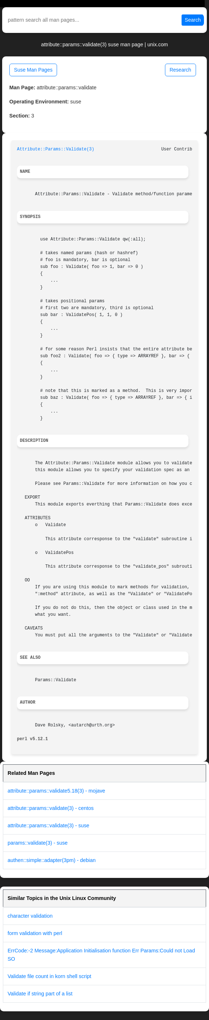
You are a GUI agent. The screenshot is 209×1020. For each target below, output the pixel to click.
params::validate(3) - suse (38, 843)
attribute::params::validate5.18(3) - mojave (56, 791)
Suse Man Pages (33, 70)
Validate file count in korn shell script (49, 976)
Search (193, 20)
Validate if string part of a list (40, 993)
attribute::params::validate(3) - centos (50, 808)
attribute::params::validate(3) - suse (48, 825)
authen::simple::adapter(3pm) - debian (52, 860)
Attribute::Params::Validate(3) (55, 149)
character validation (30, 916)
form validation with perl (35, 933)
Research (180, 70)
